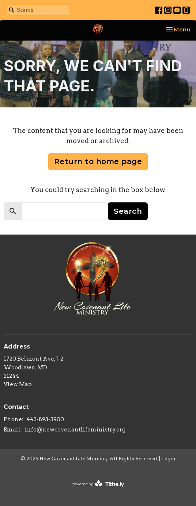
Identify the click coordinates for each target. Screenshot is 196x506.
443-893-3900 (45, 419)
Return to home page (98, 161)
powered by (98, 484)
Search (128, 211)
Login (168, 458)
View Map (18, 384)
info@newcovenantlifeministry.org (75, 429)
